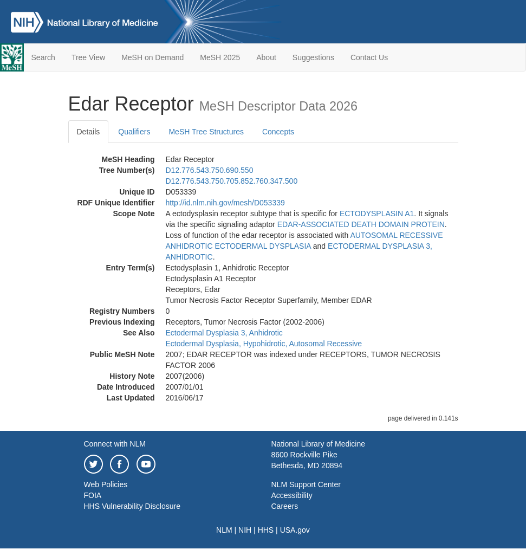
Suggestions (313, 57)
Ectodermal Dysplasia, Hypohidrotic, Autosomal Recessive (264, 343)
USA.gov (295, 530)
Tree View (88, 57)
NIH (244, 530)
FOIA (93, 495)
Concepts (278, 131)
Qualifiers (134, 131)
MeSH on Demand (152, 57)
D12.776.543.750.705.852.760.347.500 (232, 181)
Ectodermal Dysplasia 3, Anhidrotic (224, 332)
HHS (266, 530)
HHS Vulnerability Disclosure (132, 506)
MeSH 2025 (220, 57)
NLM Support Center (306, 484)
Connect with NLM (115, 443)
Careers (284, 506)
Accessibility (292, 495)
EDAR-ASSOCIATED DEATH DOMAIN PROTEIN (361, 224)
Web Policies (106, 484)
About (266, 57)
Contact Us (369, 57)
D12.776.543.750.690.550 (210, 170)
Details (88, 131)
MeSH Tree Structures (206, 131)
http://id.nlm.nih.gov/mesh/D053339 (225, 202)
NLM (224, 530)
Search (43, 57)
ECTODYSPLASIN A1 (377, 213)
